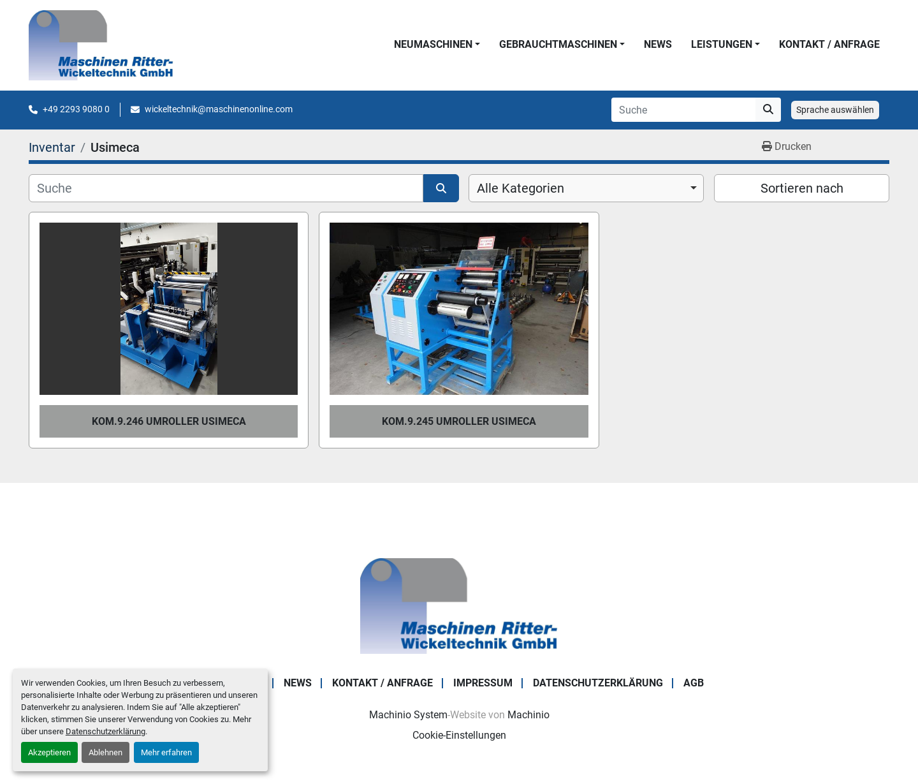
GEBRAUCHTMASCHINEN (558, 44)
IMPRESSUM (483, 683)
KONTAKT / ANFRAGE (829, 44)
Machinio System (408, 715)
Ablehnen (105, 752)
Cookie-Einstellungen (459, 735)
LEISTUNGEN (721, 44)
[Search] (683, 110)
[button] (437, 44)
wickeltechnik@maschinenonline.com (219, 109)
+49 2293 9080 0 (76, 109)
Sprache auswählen (835, 110)
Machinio (528, 715)
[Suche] (226, 188)
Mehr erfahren (166, 752)
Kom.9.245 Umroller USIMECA (459, 421)
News (658, 44)
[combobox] (586, 188)
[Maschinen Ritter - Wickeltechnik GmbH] (458, 605)
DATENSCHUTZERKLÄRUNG (598, 683)
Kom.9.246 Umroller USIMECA (169, 421)
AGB (693, 683)
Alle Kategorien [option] (520, 188)
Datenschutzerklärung (105, 731)
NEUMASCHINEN (433, 44)
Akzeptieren (49, 752)
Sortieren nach (802, 188)
